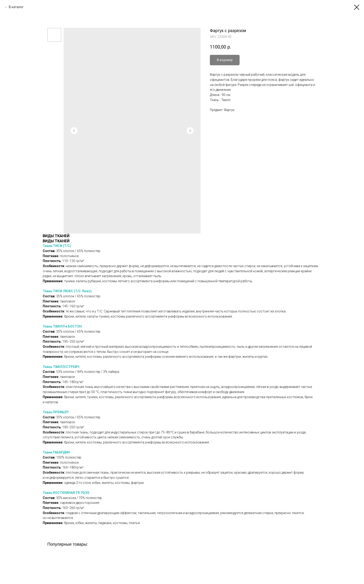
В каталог (16, 7)
